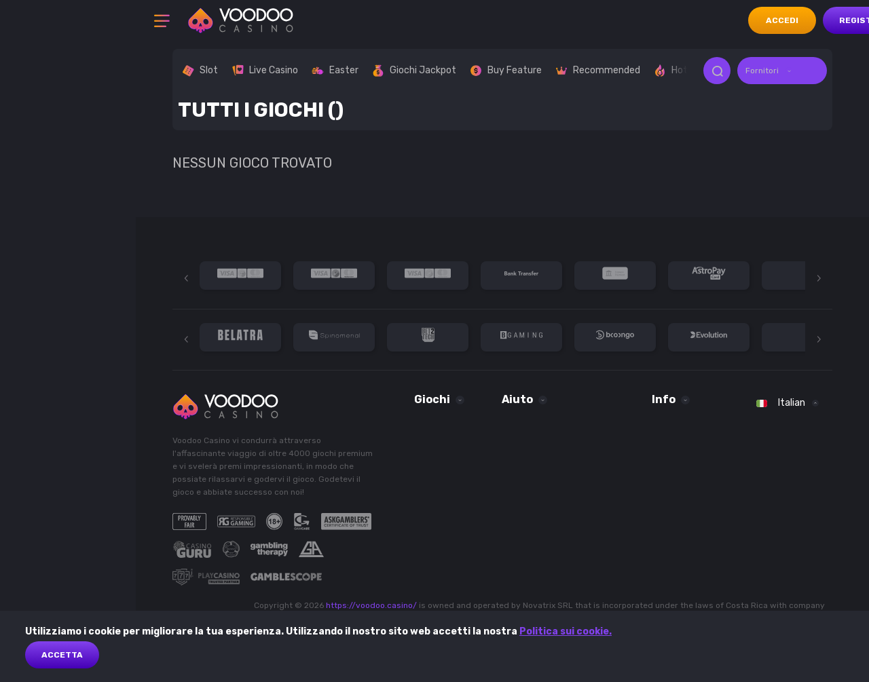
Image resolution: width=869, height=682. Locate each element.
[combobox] (782, 70)
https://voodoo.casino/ (371, 605)
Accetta (62, 655)
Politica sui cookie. (565, 631)
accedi (782, 20)
